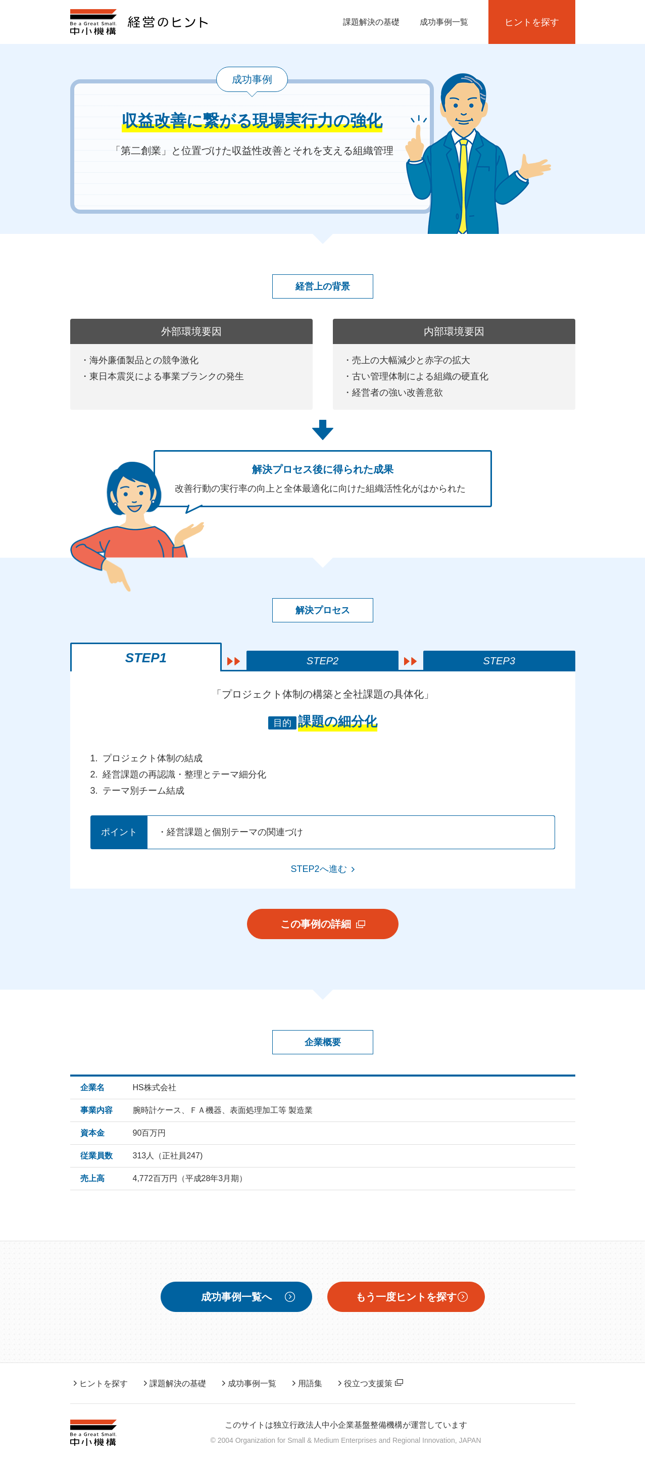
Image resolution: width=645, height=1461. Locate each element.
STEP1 (146, 657)
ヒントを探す (532, 22)
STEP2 (322, 660)
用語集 (310, 1383)
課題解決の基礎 (371, 22)
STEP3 (499, 660)
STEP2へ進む (318, 869)
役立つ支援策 (373, 1383)
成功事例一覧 (444, 22)
